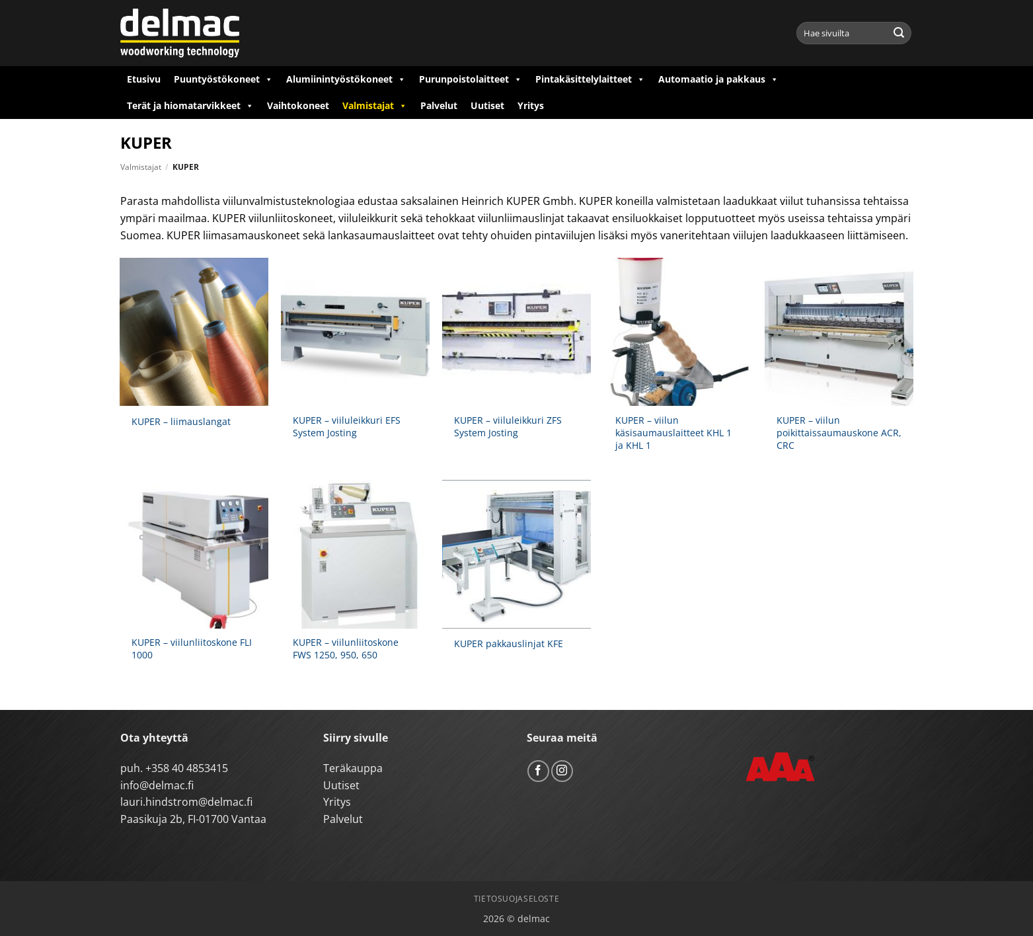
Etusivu (144, 79)
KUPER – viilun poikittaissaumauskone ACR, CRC (839, 432)
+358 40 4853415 (186, 768)
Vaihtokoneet (298, 105)
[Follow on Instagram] (562, 771)
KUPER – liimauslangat (181, 422)
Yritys (530, 105)
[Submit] (899, 33)
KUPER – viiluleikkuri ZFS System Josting (508, 426)
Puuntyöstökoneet (223, 79)
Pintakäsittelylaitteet (590, 79)
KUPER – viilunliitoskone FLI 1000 (192, 649)
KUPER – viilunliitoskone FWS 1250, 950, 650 (346, 649)
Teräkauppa (353, 768)
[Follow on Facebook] (538, 771)
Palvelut (438, 105)
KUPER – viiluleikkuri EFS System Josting (347, 426)
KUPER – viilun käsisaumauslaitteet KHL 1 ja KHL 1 (673, 432)
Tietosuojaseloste (516, 898)
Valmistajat (374, 106)
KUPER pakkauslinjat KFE (508, 644)
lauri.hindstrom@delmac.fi (186, 802)
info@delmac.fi (157, 785)
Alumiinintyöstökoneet (346, 79)
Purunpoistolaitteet (470, 79)
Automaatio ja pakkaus (718, 79)
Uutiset (487, 105)
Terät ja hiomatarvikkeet (190, 106)
